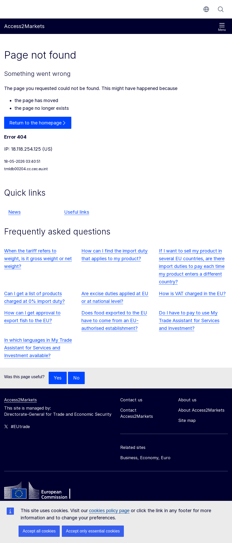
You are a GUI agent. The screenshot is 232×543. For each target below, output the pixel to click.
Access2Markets (20, 399)
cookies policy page (109, 510)
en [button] (206, 9)
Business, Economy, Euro (145, 457)
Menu (222, 27)
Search (221, 9)
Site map (187, 420)
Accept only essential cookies (93, 531)
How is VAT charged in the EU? (192, 293)
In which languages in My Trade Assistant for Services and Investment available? (38, 347)
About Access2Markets (201, 410)
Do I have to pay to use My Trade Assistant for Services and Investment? (189, 320)
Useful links (76, 212)
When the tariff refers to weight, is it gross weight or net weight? (38, 258)
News (14, 212)
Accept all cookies (39, 531)
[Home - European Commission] (41, 492)
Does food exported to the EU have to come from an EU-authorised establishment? (114, 320)
